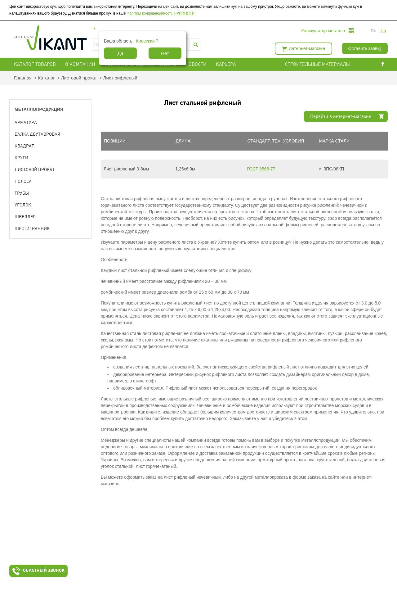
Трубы (22, 193)
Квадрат (24, 146)
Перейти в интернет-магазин (340, 116)
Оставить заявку (364, 48)
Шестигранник (32, 228)
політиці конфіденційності (149, 13)
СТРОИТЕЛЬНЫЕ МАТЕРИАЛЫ (317, 64)
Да (120, 53)
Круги (21, 158)
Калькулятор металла (323, 30)
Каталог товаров (35, 64)
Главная (23, 77)
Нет (165, 53)
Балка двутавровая (37, 134)
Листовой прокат (79, 77)
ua (383, 30)
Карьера (226, 64)
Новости (196, 64)
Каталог (46, 77)
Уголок (23, 205)
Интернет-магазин (307, 48)
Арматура (26, 122)
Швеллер (25, 217)
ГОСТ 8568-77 (261, 168)
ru (373, 30)
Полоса (23, 181)
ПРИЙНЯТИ (184, 13)
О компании (80, 64)
